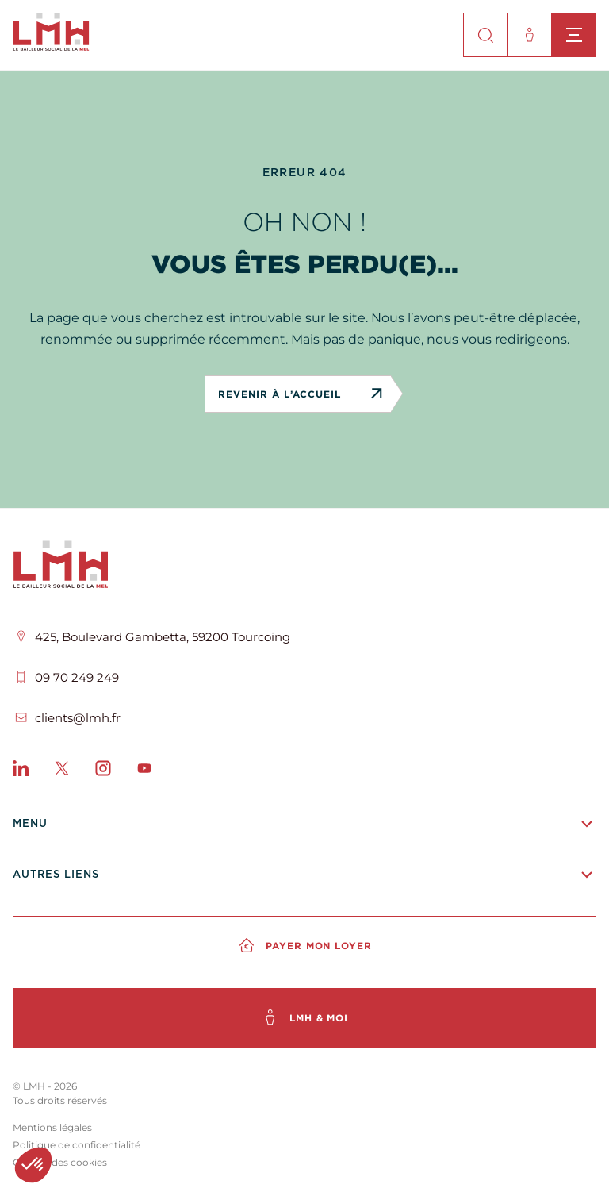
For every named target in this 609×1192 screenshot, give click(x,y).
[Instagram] (103, 771)
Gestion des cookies (60, 1162)
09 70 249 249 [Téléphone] (77, 677)
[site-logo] (51, 46)
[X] (62, 771)
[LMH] (304, 567)
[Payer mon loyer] (304, 945)
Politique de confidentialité (76, 1145)
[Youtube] (144, 771)
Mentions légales (52, 1127)
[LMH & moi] (304, 1018)
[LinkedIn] (21, 771)
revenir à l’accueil (285, 394)
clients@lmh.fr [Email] (78, 717)
